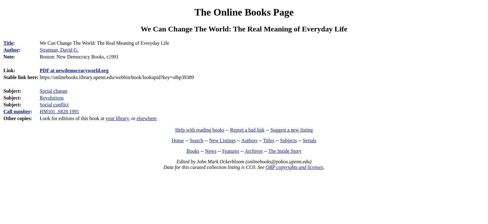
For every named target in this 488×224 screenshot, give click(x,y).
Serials (310, 140)
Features (230, 151)
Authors (249, 140)
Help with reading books (199, 130)
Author (11, 50)
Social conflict (54, 104)
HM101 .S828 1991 (59, 111)
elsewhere (147, 118)
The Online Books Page (243, 12)
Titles (268, 140)
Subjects (288, 140)
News (210, 151)
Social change (54, 91)
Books (192, 151)
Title (8, 43)
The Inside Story (285, 151)
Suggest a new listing (291, 130)
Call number (16, 111)
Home (178, 140)
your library (117, 118)
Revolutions (52, 97)
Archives (254, 151)
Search (197, 140)
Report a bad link (247, 130)
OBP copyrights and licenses (294, 167)
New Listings (222, 140)
